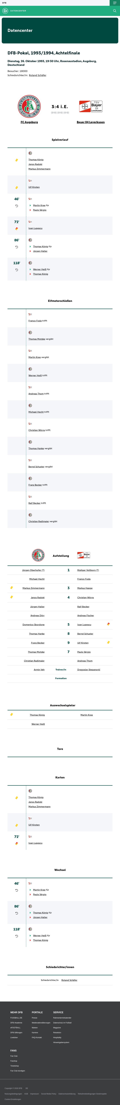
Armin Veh (39, 670)
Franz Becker (35, 485)
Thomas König (36, 160)
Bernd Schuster (36, 467)
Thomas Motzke (36, 339)
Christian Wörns (36, 430)
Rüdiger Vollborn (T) (88, 570)
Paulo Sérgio (39, 210)
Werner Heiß (39, 269)
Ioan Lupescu (35, 228)
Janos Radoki (35, 164)
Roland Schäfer (37, 75)
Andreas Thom (36, 394)
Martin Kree (39, 205)
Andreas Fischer (85, 615)
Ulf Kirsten (34, 187)
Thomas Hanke (36, 448)
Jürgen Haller (40, 251)
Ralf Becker (34, 503)
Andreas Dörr (38, 615)
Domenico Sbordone (34, 625)
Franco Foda (35, 321)
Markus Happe (85, 588)
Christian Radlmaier (38, 521)
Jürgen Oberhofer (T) (33, 570)
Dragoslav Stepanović (88, 670)
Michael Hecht (36, 412)
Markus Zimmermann (39, 169)
